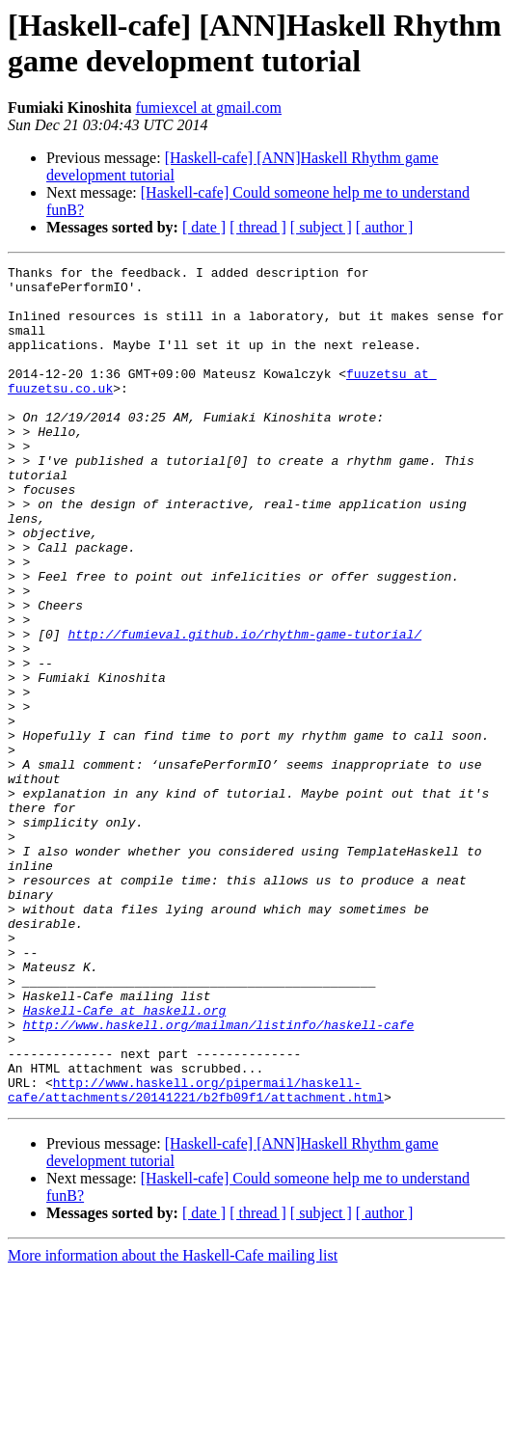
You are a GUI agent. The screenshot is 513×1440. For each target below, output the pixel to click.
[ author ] (385, 227)
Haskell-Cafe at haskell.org (125, 1160)
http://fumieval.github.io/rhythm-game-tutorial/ (244, 709)
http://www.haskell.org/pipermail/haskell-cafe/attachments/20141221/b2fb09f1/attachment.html (196, 1255)
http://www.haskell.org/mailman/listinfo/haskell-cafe (219, 1177)
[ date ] (204, 227)
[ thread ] (258, 227)
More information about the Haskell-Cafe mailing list (173, 1423)
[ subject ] (321, 227)
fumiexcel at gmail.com (208, 107)
